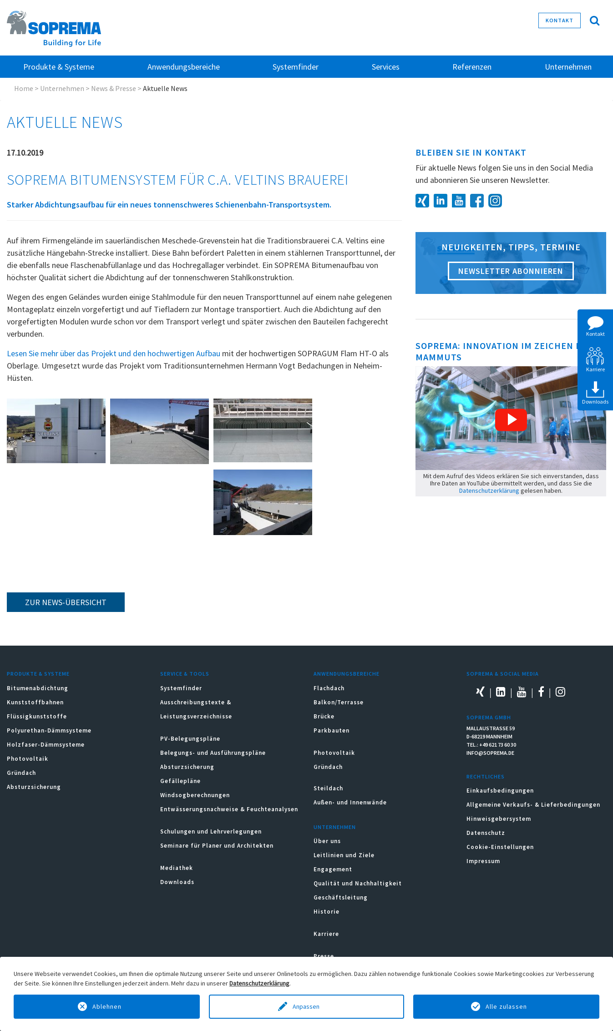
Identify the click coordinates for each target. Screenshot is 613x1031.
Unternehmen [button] (568, 66)
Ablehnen (107, 1006)
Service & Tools (184, 673)
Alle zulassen (506, 1006)
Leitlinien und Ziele (344, 855)
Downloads (177, 882)
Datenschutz (485, 833)
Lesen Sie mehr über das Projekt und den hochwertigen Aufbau (113, 353)
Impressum (483, 861)
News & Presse (113, 88)
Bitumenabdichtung (37, 688)
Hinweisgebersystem (498, 819)
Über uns (327, 841)
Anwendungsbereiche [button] (183, 66)
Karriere (326, 934)
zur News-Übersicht (65, 602)
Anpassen (307, 1006)
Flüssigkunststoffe (37, 716)
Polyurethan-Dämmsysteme (49, 730)
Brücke (324, 716)
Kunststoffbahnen (35, 702)
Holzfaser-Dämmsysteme (46, 744)
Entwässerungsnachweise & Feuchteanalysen (229, 809)
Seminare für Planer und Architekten (217, 845)
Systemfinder (181, 688)
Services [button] (386, 66)
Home (23, 88)
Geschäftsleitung (341, 897)
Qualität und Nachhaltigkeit (358, 883)
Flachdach (329, 688)
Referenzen (471, 66)
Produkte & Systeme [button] (58, 66)
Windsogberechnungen (195, 795)
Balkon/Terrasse (339, 702)
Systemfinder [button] (296, 66)
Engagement (333, 869)
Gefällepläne (180, 781)
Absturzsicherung (34, 787)
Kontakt (559, 20)
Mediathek (176, 868)
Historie (326, 911)
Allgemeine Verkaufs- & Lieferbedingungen (533, 805)
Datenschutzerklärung (489, 490)
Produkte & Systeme (38, 673)
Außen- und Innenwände (350, 802)
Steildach (328, 788)
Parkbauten (332, 730)
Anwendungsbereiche (347, 673)
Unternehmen (62, 88)
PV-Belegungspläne (190, 739)
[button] (511, 420)
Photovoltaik (27, 759)
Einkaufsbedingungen (500, 790)
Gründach (21, 773)
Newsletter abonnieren (510, 271)
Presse (324, 956)
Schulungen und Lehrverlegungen (211, 831)
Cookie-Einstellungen (500, 847)
